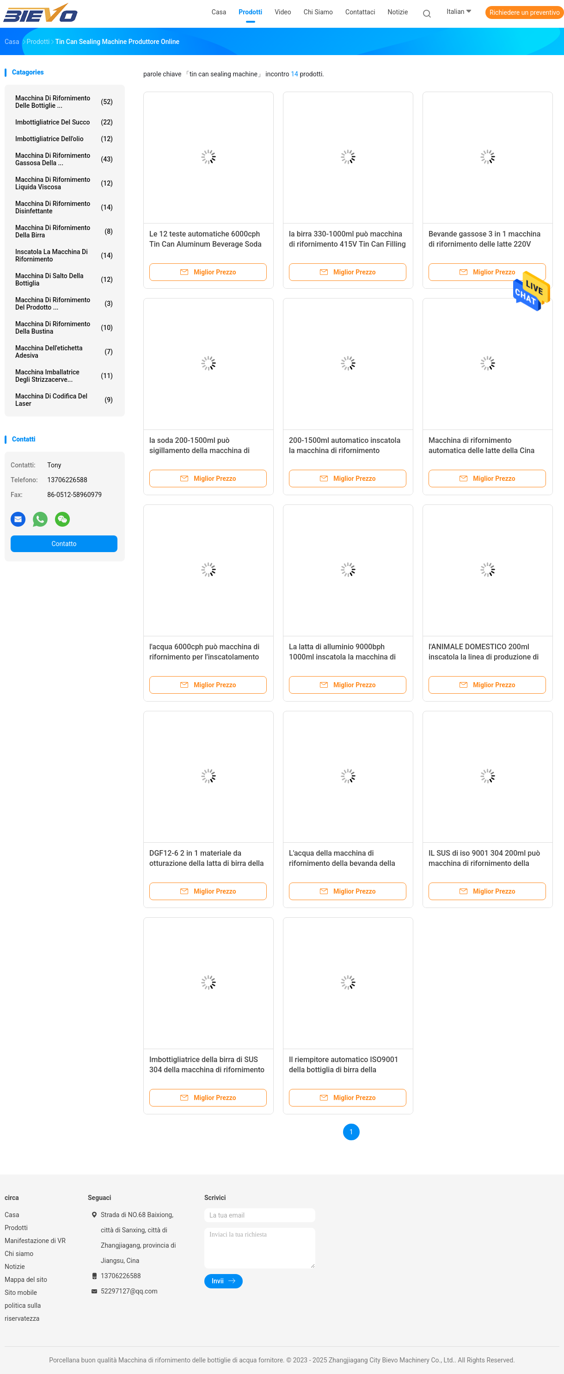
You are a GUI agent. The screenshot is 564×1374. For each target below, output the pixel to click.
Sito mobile (21, 1292)
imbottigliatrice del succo (64, 122)
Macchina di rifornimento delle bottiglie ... (64, 101)
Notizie (15, 1266)
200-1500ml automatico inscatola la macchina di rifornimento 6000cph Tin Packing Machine (344, 450)
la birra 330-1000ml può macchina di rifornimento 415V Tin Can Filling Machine (347, 244)
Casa (12, 1215)
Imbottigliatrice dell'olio (64, 138)
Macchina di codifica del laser (64, 399)
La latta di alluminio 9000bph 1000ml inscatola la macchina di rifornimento (342, 656)
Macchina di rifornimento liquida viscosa (64, 183)
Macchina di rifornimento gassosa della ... (64, 159)
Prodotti (16, 1227)
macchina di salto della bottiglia (64, 279)
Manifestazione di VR (35, 1240)
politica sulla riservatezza (23, 1312)
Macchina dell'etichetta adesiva (64, 351)
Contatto (63, 543)
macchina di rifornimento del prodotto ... (64, 303)
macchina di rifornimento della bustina (64, 327)
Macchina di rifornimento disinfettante (64, 207)
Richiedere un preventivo (525, 12)
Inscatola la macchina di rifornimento (64, 255)
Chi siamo (19, 1253)
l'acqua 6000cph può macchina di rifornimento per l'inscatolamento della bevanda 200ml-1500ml (204, 656)
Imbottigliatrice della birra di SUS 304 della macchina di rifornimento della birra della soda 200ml (206, 1069)
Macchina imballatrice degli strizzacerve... (64, 375)
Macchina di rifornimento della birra (64, 231)
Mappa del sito (26, 1279)
